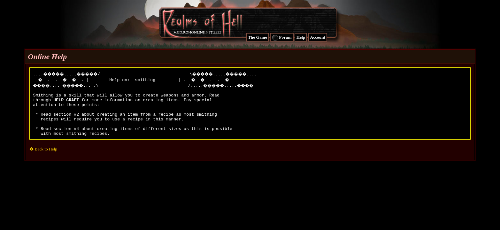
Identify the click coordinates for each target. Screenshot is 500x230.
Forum (282, 38)
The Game (257, 37)
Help (300, 37)
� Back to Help (43, 158)
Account (317, 37)
